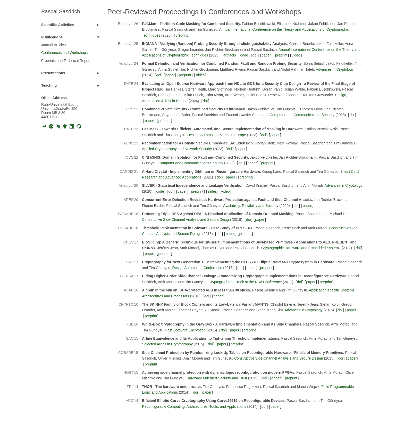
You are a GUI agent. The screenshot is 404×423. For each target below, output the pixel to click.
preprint (181, 35)
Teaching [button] (49, 85)
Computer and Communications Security (302, 115)
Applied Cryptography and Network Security (177, 149)
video (296, 55)
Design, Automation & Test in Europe (216, 135)
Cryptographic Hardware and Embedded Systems (301, 248)
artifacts (229, 55)
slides (200, 75)
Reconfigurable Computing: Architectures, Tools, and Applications (194, 406)
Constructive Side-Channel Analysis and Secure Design (186, 219)
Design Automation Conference (197, 268)
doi (254, 55)
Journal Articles (53, 45)
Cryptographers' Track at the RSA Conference (245, 282)
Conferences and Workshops (64, 53)
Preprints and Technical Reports (66, 61)
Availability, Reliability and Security (250, 206)
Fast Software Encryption (185, 330)
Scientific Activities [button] (57, 25)
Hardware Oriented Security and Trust (217, 378)
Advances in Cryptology (335, 69)
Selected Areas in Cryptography (167, 344)
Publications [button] (52, 37)
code (244, 55)
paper (266, 55)
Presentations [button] (53, 73)
